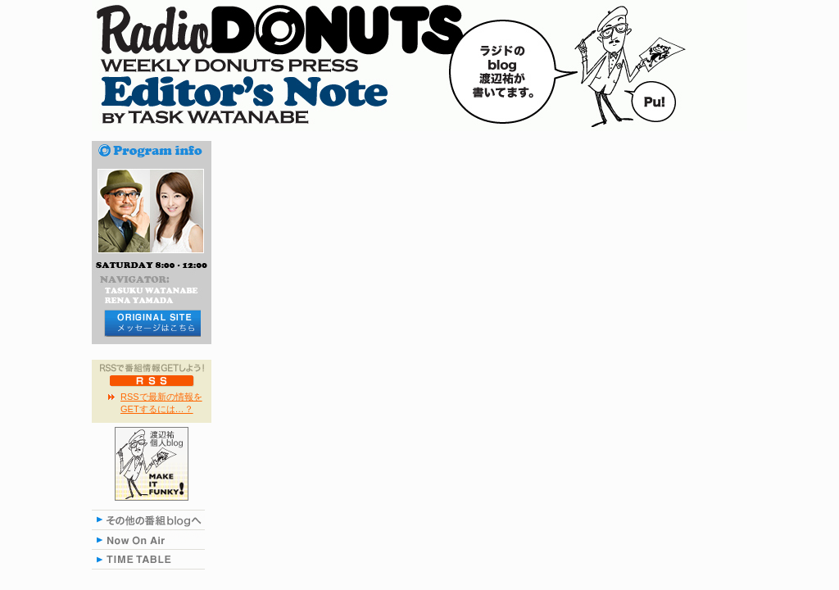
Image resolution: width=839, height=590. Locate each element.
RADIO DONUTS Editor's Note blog (419, 65)
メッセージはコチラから (151, 323)
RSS (152, 380)
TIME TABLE (151, 559)
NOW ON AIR (151, 539)
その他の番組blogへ (151, 519)
